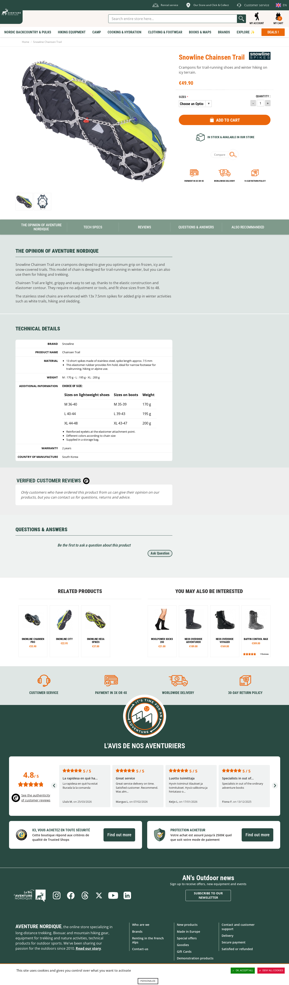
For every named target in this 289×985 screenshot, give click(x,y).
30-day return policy (245, 693)
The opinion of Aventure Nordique (41, 227)
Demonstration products (195, 958)
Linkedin (127, 895)
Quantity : (263, 96)
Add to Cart (228, 120)
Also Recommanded (248, 227)
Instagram (56, 895)
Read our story (88, 948)
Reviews (144, 227)
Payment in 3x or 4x (194, 181)
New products (187, 925)
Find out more (119, 834)
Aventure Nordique (38, 926)
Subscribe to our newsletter (208, 895)
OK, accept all (242, 970)
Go (241, 18)
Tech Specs (92, 227)
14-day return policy (255, 181)
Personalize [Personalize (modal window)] (147, 981)
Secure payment (234, 942)
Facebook (70, 895)
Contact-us (140, 949)
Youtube (113, 895)
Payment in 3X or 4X (111, 693)
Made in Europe (188, 931)
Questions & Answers (196, 227)
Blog (30, 895)
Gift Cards (184, 951)
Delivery (227, 936)
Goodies (183, 945)
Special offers (187, 938)
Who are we (140, 925)
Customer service (43, 693)
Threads (84, 895)
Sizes (182, 97)
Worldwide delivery (224, 181)
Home (25, 42)
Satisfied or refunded (237, 949)
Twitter (99, 895)
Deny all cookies (271, 970)
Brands (137, 931)
